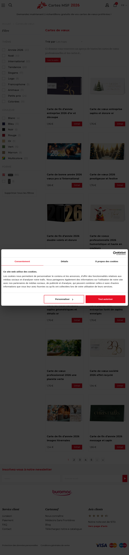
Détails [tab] (64, 261)
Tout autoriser (105, 299)
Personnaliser (64, 299)
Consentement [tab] (22, 261)
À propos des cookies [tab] (106, 261)
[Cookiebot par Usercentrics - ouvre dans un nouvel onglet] (113, 253)
